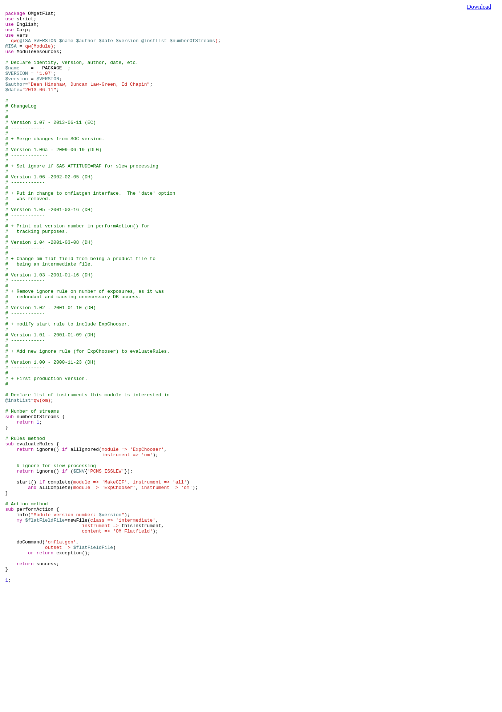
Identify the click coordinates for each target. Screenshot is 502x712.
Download (479, 7)
